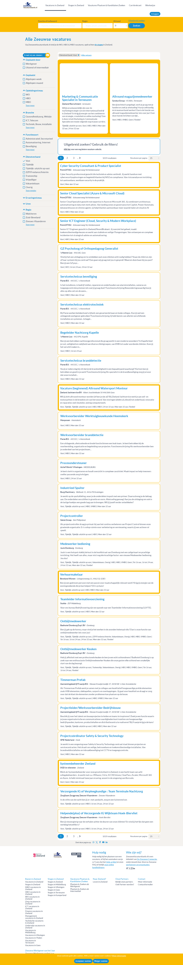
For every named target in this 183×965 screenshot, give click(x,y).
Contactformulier (145, 884)
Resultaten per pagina (138, 158)
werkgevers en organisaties (138, 865)
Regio (85, 21)
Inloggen (155, 14)
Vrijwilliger (31, 179)
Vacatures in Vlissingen (35, 935)
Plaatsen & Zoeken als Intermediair (79, 890)
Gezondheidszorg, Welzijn (39, 116)
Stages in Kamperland (57, 895)
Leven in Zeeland (100, 882)
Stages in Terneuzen (56, 893)
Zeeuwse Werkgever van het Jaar (39, 953)
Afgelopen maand (34, 83)
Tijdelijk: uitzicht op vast (38, 168)
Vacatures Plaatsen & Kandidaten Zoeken (106, 5)
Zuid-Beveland (33, 217)
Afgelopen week (34, 79)
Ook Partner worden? (124, 884)
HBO (28, 98)
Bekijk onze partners (124, 882)
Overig (29, 187)
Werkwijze (150, 5)
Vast (28, 161)
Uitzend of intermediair (37, 67)
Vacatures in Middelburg (30, 931)
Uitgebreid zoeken (136, 20)
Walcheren (31, 214)
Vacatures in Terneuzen (30, 941)
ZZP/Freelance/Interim (37, 172)
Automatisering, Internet (38, 142)
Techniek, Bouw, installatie (39, 124)
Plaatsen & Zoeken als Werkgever (79, 885)
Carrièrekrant (135, 5)
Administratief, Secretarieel (39, 139)
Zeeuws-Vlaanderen (36, 221)
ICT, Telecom (32, 120)
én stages (99, 45)
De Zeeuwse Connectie (147, 859)
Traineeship (31, 176)
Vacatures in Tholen (33, 938)
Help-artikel (111, 862)
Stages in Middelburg (57, 884)
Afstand (117, 21)
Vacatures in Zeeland (54, 5)
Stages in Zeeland (76, 5)
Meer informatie (145, 882)
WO (28, 94)
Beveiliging (31, 146)
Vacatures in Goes (32, 945)
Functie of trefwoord (47, 21)
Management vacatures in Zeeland (34, 917)
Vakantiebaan (32, 183)
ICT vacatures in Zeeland (32, 907)
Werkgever (31, 64)
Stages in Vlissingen (56, 887)
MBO (28, 102)
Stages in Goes (54, 890)
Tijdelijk (30, 164)
